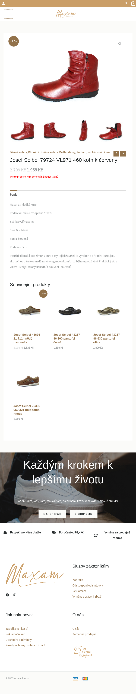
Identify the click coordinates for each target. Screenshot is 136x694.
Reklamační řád (15, 634)
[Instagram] (14, 595)
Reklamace (79, 591)
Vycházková (95, 152)
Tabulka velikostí (17, 629)
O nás (75, 629)
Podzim (81, 152)
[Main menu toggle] (8, 14)
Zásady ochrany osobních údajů (25, 645)
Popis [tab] (13, 195)
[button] (126, 3)
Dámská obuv (18, 152)
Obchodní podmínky (19, 640)
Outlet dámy (67, 152)
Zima (107, 152)
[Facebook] (7, 595)
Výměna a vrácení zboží (87, 596)
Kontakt (77, 580)
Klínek (32, 152)
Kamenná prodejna (84, 634)
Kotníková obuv (48, 152)
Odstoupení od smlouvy (87, 585)
